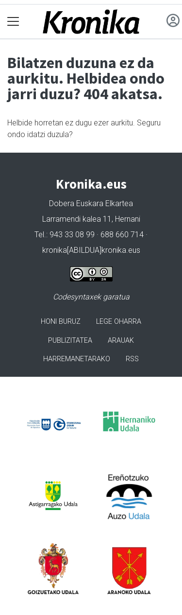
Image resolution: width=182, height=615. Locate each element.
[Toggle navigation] (13, 21)
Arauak (121, 340)
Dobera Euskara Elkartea (91, 203)
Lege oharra (118, 321)
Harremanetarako (76, 359)
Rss (132, 359)
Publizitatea (70, 340)
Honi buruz (61, 321)
